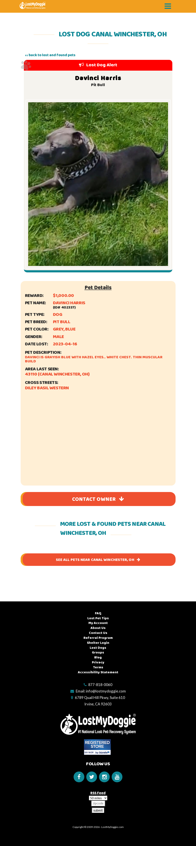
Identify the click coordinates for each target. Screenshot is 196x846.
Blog (98, 657)
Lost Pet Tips (98, 618)
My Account (98, 623)
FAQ (98, 613)
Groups (98, 652)
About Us (98, 628)
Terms (98, 667)
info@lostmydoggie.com (106, 691)
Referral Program (98, 638)
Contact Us (98, 633)
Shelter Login (98, 643)
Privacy (98, 662)
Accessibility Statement (98, 672)
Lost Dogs (98, 647)
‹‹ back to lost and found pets (50, 55)
